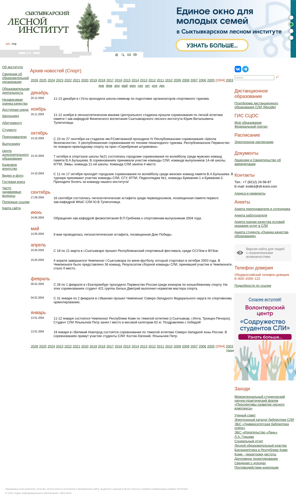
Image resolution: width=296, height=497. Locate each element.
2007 (194, 80)
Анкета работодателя (250, 215)
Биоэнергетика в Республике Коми (260, 450)
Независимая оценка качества (15, 101)
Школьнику (10, 116)
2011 (160, 80)
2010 (168, 80)
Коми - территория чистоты (255, 454)
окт (147, 86)
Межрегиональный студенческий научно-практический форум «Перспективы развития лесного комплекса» (259, 402)
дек (161, 86)
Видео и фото (13, 175)
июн (133, 86)
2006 (202, 80)
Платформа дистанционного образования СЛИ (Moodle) (256, 105)
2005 (210, 80)
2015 (126, 80)
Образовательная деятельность (15, 91)
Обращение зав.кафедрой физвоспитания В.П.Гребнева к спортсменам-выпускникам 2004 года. (128, 218)
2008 (185, 80)
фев (109, 86)
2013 (143, 80)
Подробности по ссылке (252, 286)
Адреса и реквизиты (249, 193)
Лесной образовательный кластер (260, 445)
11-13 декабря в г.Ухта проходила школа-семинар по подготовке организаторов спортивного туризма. (132, 98)
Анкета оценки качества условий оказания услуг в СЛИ (259, 224)
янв (101, 86)
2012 (152, 80)
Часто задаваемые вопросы (11, 192)
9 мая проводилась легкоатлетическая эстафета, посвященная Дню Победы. (113, 234)
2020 (84, 80)
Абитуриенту (12, 123)
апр (117, 86)
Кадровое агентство (9, 166)
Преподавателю (14, 137)
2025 (42, 80)
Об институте (12, 67)
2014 (135, 80)
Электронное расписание (253, 142)
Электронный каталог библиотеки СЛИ (264, 420)
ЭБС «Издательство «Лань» (255, 432)
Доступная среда (15, 110)
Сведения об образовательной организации (15, 78)
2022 (68, 80)
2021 (76, 80)
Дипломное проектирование (256, 459)
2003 (229, 80)
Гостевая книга (13, 182)
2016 (118, 80)
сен (140, 86)
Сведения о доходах (250, 463)
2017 (110, 80)
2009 (177, 80)
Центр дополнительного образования (15, 154)
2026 (34, 80)
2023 (59, 80)
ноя (154, 86)
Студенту (9, 130)
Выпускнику (11, 144)
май (125, 86)
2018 (101, 80)
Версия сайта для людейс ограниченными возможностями (265, 253)
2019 (93, 80)
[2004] (220, 80)
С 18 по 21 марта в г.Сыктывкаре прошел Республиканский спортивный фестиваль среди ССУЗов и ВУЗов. (136, 251)
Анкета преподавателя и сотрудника (262, 209)
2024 (51, 80)
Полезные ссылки (15, 202)
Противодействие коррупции (256, 467)
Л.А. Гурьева (244, 437)
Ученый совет (245, 415)
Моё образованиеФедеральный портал (251, 124)
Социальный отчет (248, 441)
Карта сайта (11, 208)
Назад (230, 350)
